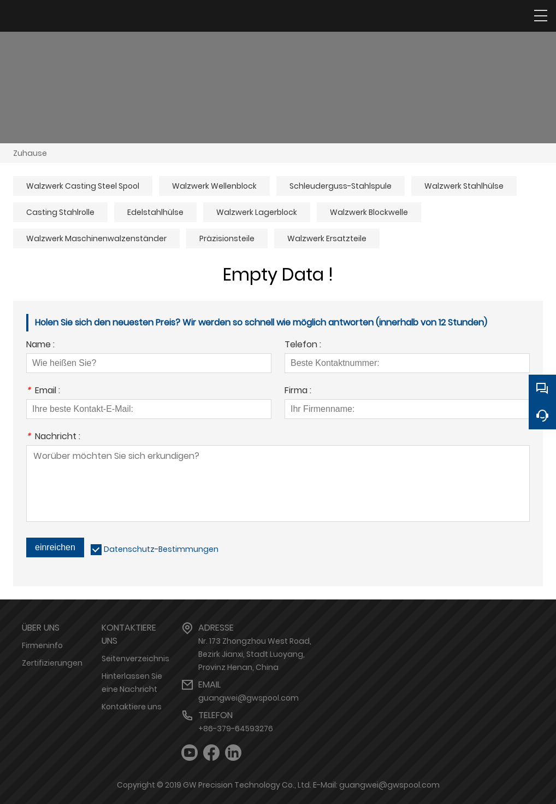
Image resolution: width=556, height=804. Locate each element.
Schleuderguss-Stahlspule (340, 185)
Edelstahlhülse (155, 212)
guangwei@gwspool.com (248, 697)
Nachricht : (53, 437)
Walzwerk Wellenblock (214, 185)
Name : (40, 345)
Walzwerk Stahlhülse (464, 185)
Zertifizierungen (52, 662)
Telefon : (303, 345)
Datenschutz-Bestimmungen (161, 549)
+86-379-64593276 (235, 728)
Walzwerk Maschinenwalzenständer (96, 238)
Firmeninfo (42, 645)
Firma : (298, 391)
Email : (43, 391)
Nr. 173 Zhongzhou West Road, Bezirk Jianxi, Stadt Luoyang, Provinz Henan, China (254, 654)
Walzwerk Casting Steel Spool (82, 185)
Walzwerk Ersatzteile (326, 238)
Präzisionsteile (227, 238)
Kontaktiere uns (132, 706)
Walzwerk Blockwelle (369, 212)
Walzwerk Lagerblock (256, 212)
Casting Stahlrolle (60, 212)
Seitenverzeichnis (135, 658)
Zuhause (30, 153)
